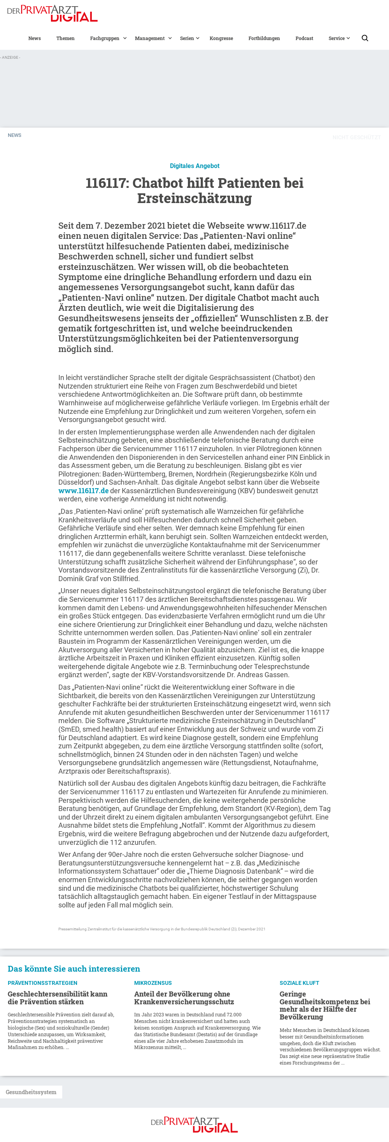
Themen (65, 38)
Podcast (304, 38)
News (34, 38)
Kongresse (221, 38)
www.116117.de (83, 490)
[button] (104, 38)
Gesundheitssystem (31, 1092)
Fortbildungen (264, 38)
